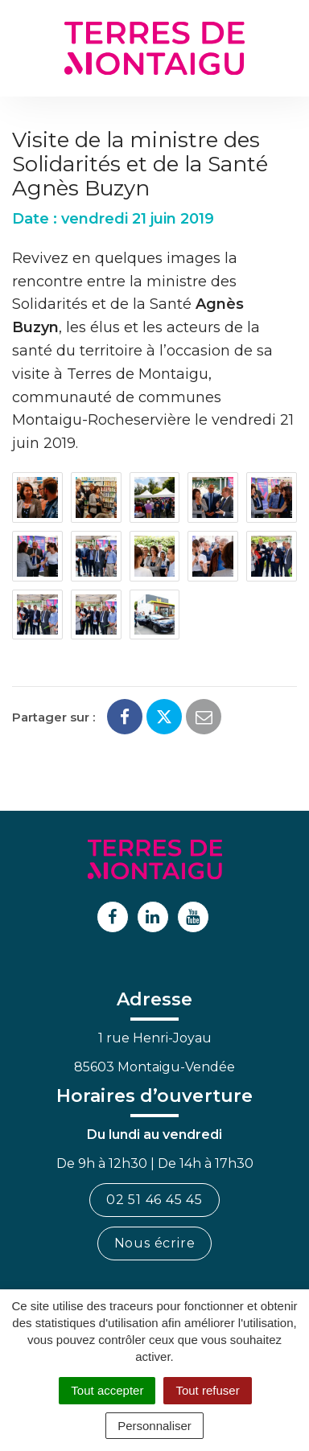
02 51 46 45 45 (154, 1199)
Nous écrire (155, 1243)
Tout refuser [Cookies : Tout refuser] (207, 1390)
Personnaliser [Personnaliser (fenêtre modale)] (154, 1426)
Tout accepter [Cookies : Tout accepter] (107, 1390)
